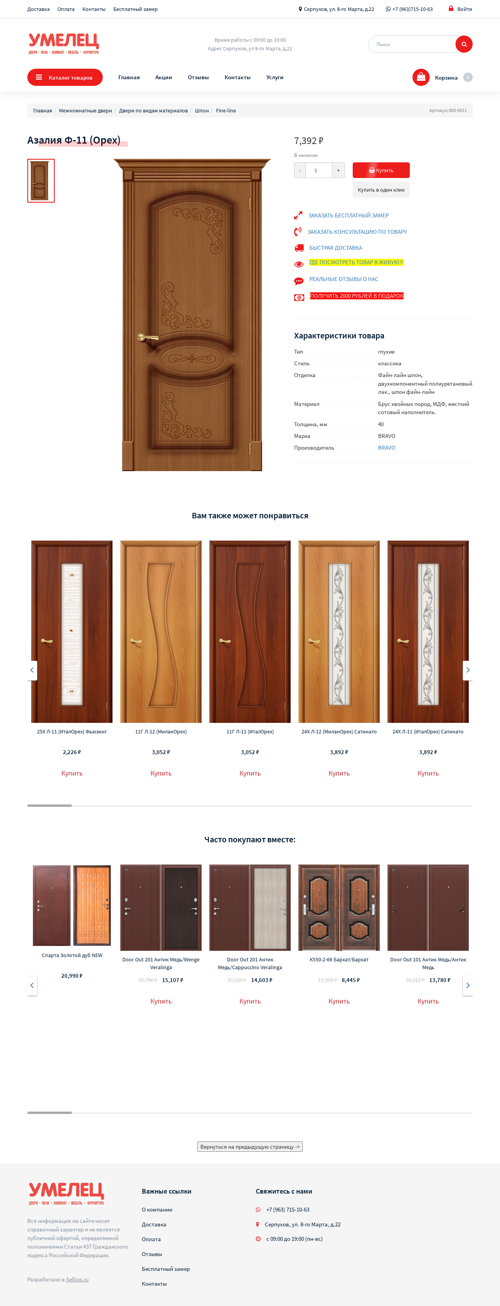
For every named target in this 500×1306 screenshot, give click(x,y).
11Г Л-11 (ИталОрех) (250, 731)
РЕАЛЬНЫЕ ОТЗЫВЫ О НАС (344, 279)
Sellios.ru (77, 1279)
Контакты (93, 8)
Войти (460, 8)
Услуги (275, 77)
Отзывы (198, 77)
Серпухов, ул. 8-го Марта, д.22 (339, 8)
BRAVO (386, 447)
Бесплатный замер (135, 8)
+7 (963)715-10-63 (413, 8)
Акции (163, 77)
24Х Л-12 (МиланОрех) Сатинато (339, 731)
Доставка (38, 8)
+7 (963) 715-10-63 (287, 1209)
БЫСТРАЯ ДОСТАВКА (335, 247)
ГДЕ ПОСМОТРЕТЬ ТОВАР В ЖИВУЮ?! (356, 262)
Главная (129, 77)
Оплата (66, 8)
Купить (389, 170)
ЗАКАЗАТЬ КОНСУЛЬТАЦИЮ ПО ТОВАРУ (357, 231)
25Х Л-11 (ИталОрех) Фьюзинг (72, 731)
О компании (157, 1209)
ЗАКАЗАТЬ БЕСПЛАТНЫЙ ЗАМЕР (348, 215)
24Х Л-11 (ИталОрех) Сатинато (428, 731)
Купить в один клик (381, 189)
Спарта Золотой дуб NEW (72, 955)
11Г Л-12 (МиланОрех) (161, 731)
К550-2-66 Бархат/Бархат (339, 959)
